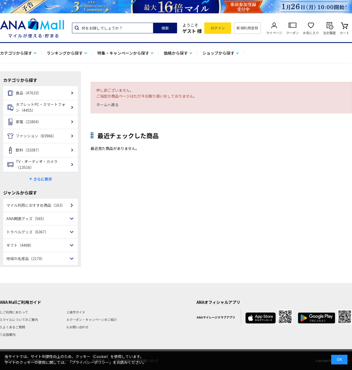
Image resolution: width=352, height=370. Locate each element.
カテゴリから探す (16, 53)
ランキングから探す (65, 53)
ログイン (218, 27)
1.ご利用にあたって (14, 312)
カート (344, 32)
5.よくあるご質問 (12, 327)
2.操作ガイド (76, 312)
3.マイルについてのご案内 (19, 319)
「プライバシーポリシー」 (90, 362)
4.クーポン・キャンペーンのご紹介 (92, 319)
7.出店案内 (7, 334)
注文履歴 (329, 32)
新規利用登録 (247, 27)
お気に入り (311, 32)
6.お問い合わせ (78, 327)
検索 (165, 28)
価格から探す (176, 53)
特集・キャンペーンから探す (123, 53)
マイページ (274, 32)
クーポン (292, 32)
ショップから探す (218, 53)
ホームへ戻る (107, 104)
